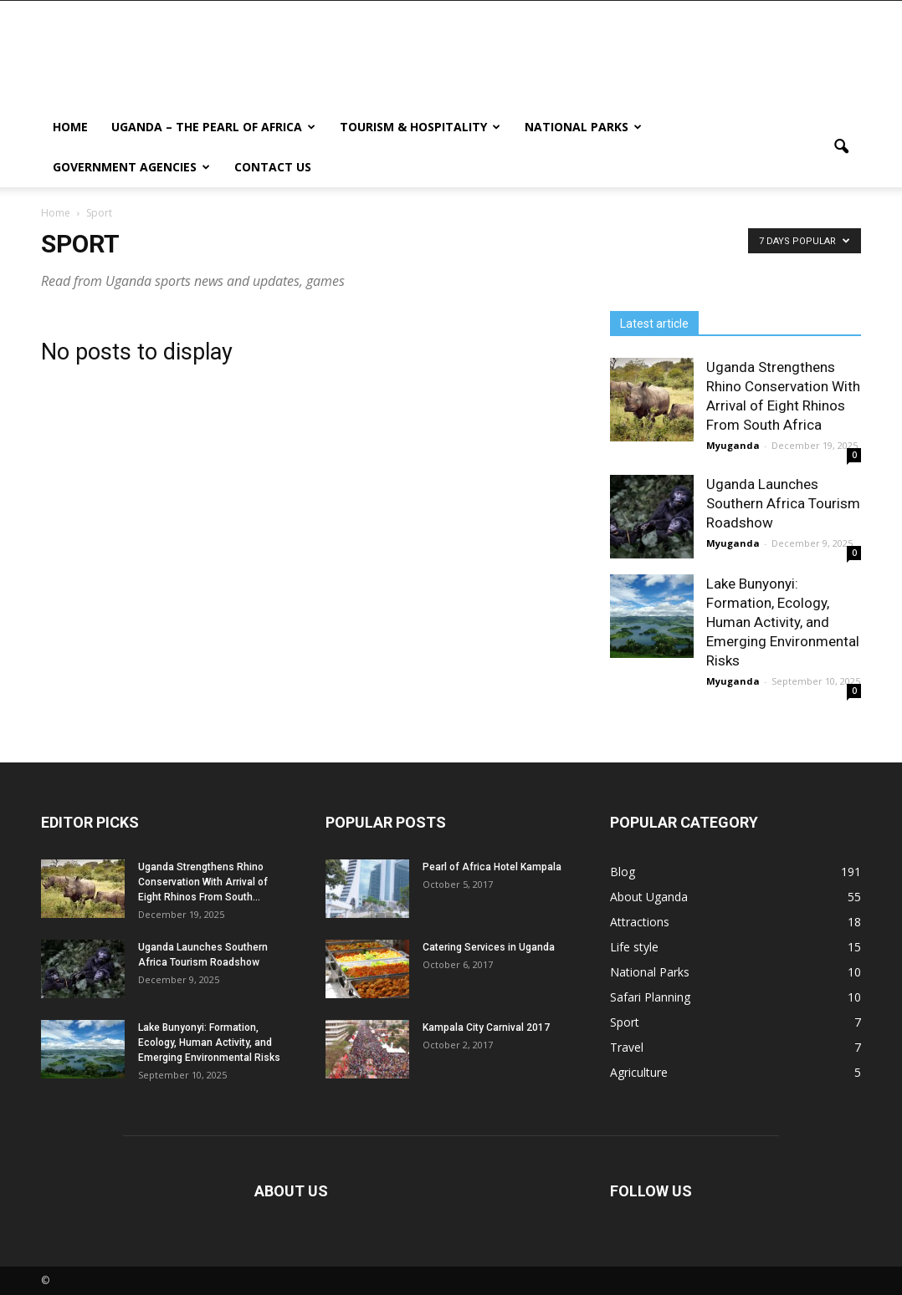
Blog (622, 871)
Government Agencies (131, 167)
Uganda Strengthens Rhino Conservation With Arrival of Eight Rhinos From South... (203, 882)
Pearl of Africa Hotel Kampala (492, 867)
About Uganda (649, 897)
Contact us (272, 167)
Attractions (639, 922)
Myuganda (733, 445)
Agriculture (639, 1072)
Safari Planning (650, 997)
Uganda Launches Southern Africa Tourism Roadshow (783, 503)
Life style (634, 947)
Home (70, 127)
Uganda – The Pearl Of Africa (213, 127)
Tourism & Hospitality (420, 127)
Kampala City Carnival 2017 (486, 1027)
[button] (841, 147)
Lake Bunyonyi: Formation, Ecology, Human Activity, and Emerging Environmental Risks (782, 622)
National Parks (583, 127)
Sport (624, 1022)
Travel (626, 1047)
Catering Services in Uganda (489, 947)
